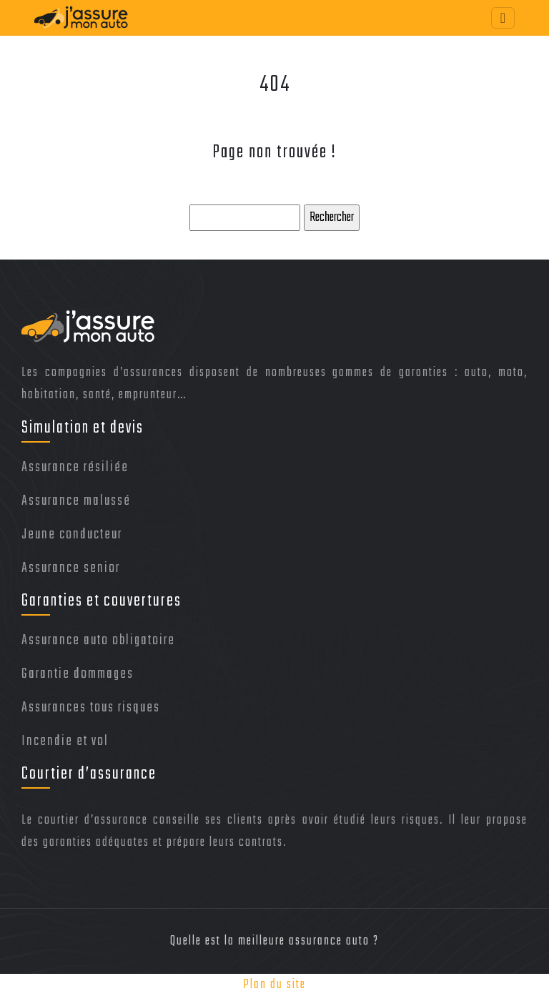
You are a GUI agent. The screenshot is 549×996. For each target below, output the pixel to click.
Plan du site (274, 985)
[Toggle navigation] (503, 18)
